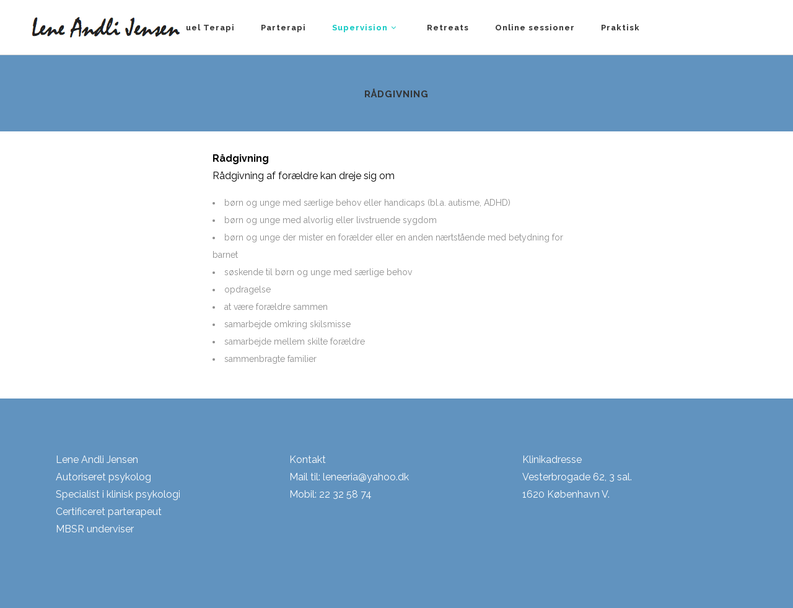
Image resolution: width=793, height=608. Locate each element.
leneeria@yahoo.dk (366, 477)
